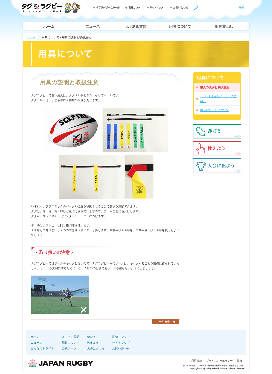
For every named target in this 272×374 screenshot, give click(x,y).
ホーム (31, 37)
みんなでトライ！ (42, 348)
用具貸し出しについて (214, 110)
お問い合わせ (121, 348)
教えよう (93, 342)
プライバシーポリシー (219, 360)
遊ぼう (91, 337)
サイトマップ (121, 342)
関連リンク (119, 337)
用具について (70, 342)
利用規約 (196, 360)
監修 (239, 360)
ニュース (36, 342)
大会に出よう (95, 348)
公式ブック (69, 348)
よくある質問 (70, 337)
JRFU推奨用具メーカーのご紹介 (218, 99)
